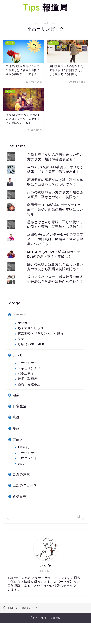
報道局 (45, 7)
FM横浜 (23, 447)
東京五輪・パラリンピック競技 (41, 333)
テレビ (18, 355)
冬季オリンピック (31, 328)
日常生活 (20, 406)
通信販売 (20, 496)
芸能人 (18, 439)
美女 (21, 339)
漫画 (16, 428)
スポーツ (20, 315)
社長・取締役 (27, 379)
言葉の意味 (21, 474)
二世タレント (27, 458)
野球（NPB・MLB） (33, 344)
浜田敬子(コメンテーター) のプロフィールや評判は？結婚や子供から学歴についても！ (55, 239)
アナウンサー (27, 363)
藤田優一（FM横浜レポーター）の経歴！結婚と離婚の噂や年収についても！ (55, 209)
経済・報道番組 (29, 384)
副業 (16, 395)
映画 (16, 417)
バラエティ (26, 373)
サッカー (24, 323)
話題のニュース (25, 485)
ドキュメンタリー (31, 368)
